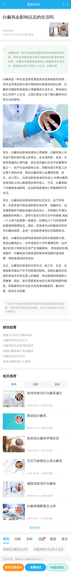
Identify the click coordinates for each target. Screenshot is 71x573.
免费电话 (35, 567)
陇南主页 (21, 559)
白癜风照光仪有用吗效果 (18, 345)
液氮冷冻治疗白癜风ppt (17, 335)
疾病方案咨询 (13, 567)
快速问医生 (57, 567)
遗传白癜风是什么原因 (17, 361)
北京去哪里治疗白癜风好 (19, 549)
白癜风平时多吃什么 (15, 340)
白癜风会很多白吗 (14, 356)
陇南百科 (32, 559)
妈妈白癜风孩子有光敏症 (18, 350)
